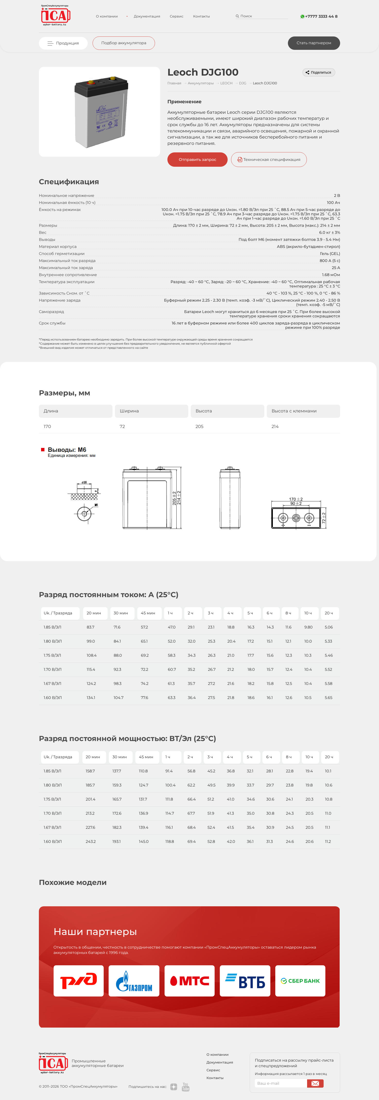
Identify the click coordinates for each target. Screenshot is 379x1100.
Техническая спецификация (272, 159)
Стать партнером (314, 43)
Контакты (197, 16)
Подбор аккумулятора (123, 43)
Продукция (67, 43)
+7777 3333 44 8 (321, 16)
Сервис (172, 16)
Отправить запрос (197, 159)
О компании (109, 16)
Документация (143, 16)
